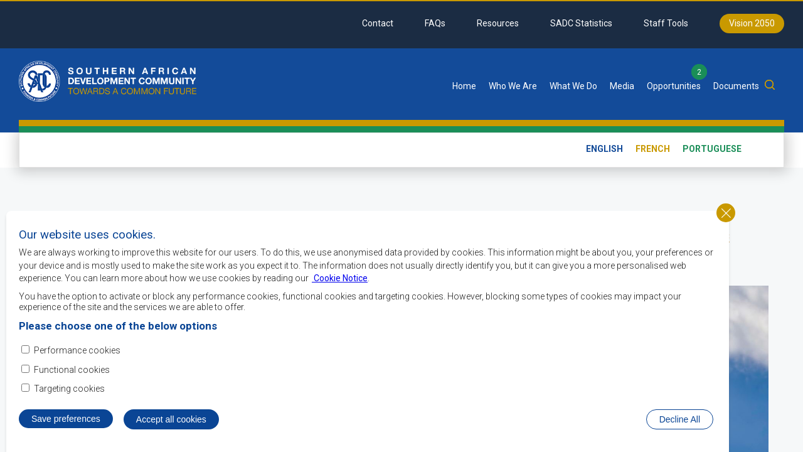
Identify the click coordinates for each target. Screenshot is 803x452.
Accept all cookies (171, 419)
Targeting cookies (69, 389)
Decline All (679, 419)
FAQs (435, 23)
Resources (498, 23)
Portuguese (712, 149)
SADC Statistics (581, 23)
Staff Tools (666, 23)
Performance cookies (77, 351)
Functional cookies (72, 370)
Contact (377, 23)
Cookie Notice (340, 279)
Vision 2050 (752, 23)
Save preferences (65, 419)
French (652, 149)
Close (725, 212)
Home (464, 86)
